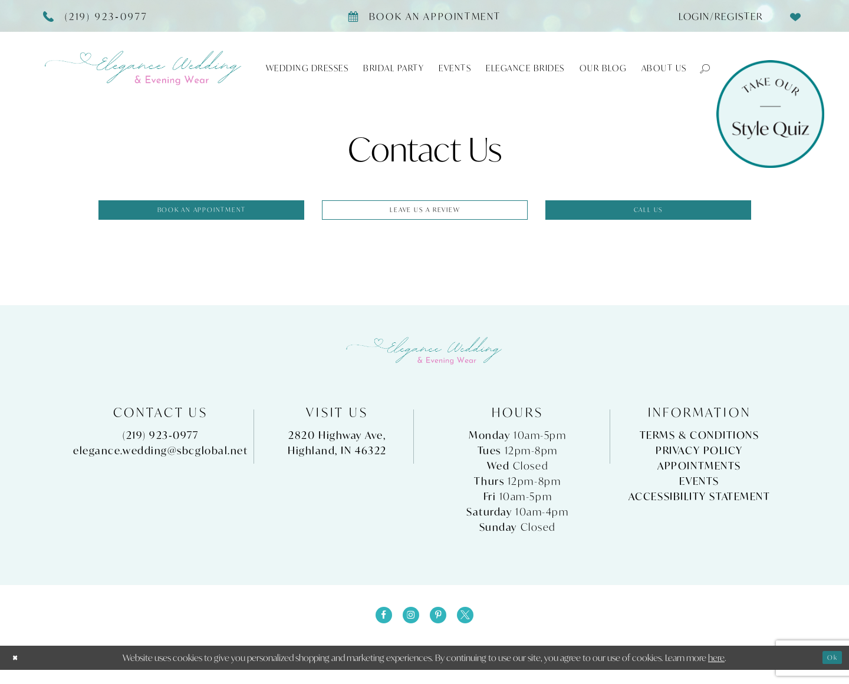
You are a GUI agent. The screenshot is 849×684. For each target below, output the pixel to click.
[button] (699, 68)
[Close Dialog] (18, 672)
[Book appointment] (424, 16)
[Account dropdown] (716, 16)
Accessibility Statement (699, 503)
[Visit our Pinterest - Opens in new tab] (441, 626)
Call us (649, 213)
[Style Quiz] (770, 114)
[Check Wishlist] (795, 16)
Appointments (699, 473)
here (716, 672)
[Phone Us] (95, 16)
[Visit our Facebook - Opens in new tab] (373, 626)
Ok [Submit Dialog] (829, 672)
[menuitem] (716, 16)
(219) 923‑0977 (160, 442)
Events (699, 488)
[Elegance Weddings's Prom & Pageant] (144, 68)
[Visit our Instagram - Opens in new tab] (407, 626)
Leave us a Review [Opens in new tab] (425, 213)
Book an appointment (202, 213)
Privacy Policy (699, 457)
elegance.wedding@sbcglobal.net (160, 457)
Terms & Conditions (699, 442)
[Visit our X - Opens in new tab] (476, 626)
